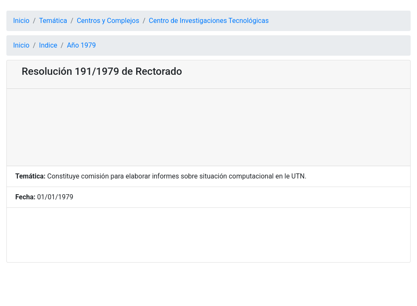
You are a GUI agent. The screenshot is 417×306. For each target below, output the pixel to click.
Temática (53, 21)
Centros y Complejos (108, 21)
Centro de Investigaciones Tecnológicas (209, 21)
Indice (48, 45)
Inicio (21, 21)
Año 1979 (81, 45)
